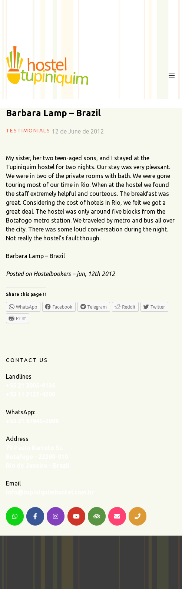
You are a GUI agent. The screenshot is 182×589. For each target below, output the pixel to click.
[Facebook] (35, 516)
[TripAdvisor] (97, 516)
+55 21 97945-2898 (32, 421)
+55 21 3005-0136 (30, 385)
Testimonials (28, 131)
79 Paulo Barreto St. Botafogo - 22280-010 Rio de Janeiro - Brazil (38, 456)
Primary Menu (171, 75)
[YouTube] (76, 516)
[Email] (117, 516)
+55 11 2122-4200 (30, 394)
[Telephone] (137, 516)
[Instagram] (55, 516)
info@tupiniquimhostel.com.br (50, 492)
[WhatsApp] (15, 516)
